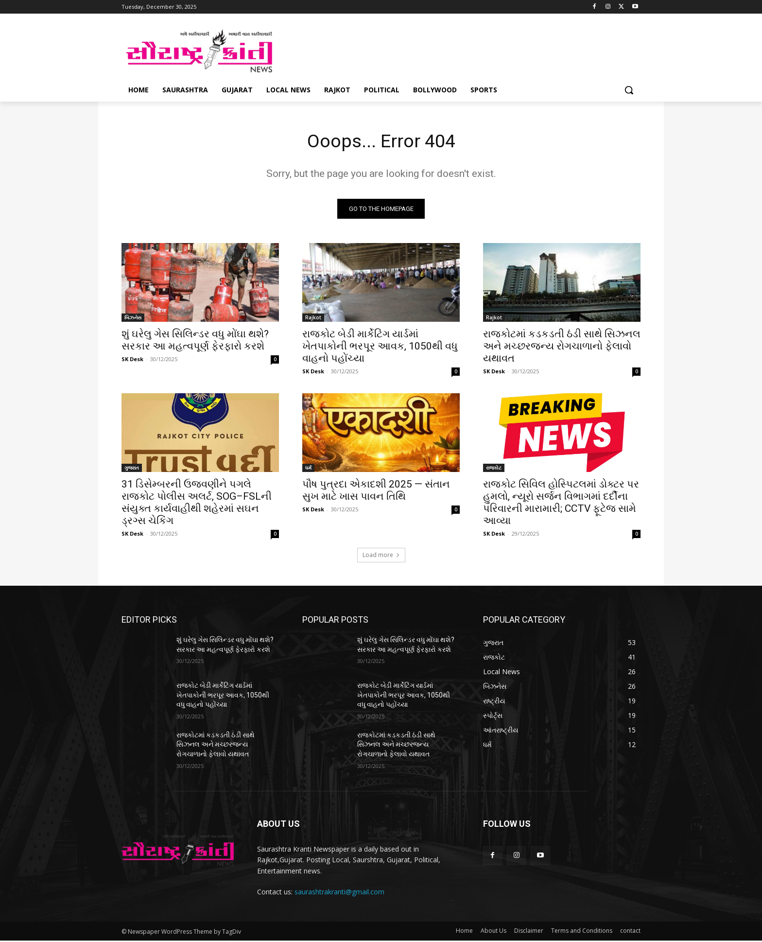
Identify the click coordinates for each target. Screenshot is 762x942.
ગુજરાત (131, 469)
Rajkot (313, 318)
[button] (629, 90)
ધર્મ (308, 469)
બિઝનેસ (132, 318)
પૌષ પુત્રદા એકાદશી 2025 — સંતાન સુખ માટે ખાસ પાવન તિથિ (376, 492)
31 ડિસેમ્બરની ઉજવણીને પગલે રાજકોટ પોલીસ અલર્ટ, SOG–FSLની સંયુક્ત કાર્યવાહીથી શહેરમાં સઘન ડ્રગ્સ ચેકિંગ (196, 504)
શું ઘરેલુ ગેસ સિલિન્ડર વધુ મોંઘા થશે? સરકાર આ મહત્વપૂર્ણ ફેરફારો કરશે (195, 341)
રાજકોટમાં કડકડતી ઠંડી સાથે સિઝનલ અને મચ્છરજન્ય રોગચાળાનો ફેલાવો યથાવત (562, 348)
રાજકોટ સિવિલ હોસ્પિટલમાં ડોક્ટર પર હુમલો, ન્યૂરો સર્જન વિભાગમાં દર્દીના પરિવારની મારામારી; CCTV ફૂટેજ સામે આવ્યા (561, 504)
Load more (381, 556)
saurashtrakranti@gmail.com (339, 893)
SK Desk (132, 360)
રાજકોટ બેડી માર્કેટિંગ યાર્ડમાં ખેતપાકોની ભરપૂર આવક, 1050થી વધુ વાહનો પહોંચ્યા (380, 348)
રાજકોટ (494, 469)
